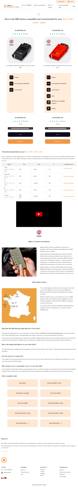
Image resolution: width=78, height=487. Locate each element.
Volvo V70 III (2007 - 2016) (22, 413)
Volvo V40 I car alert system (45, 349)
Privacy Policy (63, 476)
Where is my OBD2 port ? (40, 6)
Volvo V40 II (22, 383)
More (20, 134)
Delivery (62, 470)
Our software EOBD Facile (63, 6)
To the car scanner (68, 176)
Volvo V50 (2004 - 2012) (55, 383)
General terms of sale (65, 472)
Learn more (4, 451)
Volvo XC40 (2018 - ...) (55, 423)
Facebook (42, 469)
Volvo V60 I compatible (22, 393)
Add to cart (20, 141)
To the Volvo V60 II (55, 393)
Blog (74, 6)
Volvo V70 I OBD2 (22, 403)
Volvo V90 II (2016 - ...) (22, 423)
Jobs (22, 474)
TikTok (41, 475)
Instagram (42, 473)
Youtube (42, 471)
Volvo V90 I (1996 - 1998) (55, 413)
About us (23, 470)
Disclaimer (62, 474)
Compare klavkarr (25, 472)
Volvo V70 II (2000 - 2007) (55, 403)
